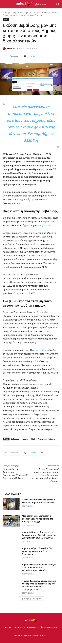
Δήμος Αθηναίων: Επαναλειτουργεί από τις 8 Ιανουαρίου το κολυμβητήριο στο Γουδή (39, 567)
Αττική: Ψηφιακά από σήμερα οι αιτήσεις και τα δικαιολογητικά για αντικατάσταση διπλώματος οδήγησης (45, 475)
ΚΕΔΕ (33, 439)
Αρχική (6, 12)
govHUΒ (40, 349)
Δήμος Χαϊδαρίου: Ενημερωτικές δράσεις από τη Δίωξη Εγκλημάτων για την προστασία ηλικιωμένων (39, 535)
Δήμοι (25, 439)
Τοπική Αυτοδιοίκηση (46, 439)
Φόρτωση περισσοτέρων (31, 598)
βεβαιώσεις (15, 439)
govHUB (46, 225)
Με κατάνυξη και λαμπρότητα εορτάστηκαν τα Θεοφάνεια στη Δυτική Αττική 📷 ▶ (37, 519)
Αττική (13, 12)
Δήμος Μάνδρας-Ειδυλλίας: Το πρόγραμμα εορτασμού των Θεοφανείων (37, 551)
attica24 (10, 49)
